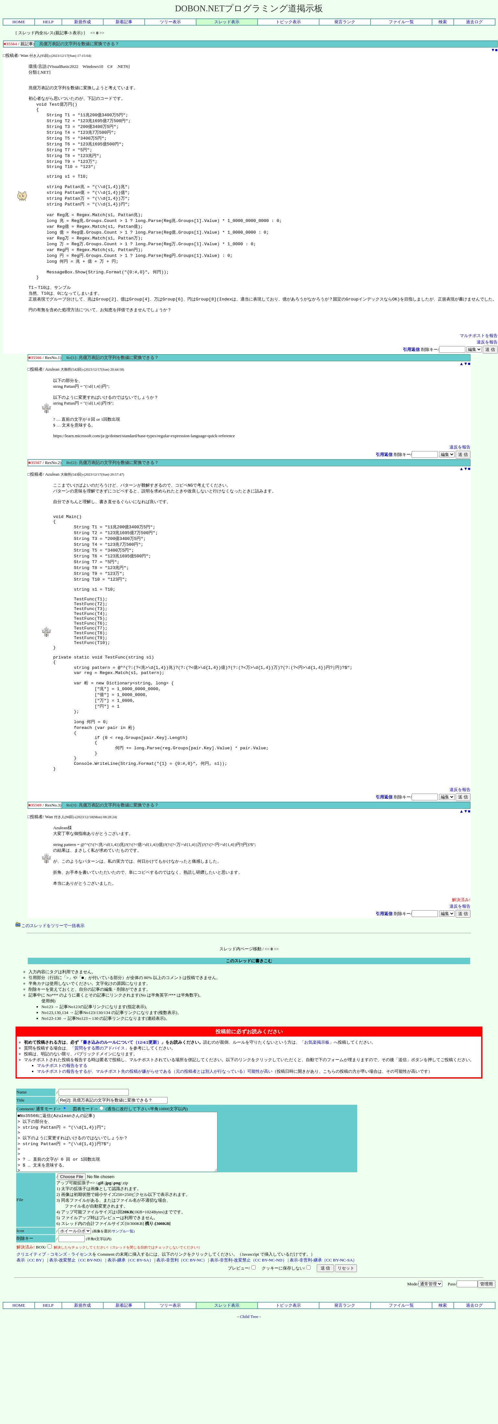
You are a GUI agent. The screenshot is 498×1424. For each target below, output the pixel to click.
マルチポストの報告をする (62, 1125)
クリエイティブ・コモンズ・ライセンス (54, 1325)
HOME (18, 21)
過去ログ (474, 21)
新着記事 (124, 21)
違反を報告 (487, 363)
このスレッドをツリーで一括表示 (50, 985)
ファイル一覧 (401, 21)
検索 (442, 21)
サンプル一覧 (122, 1302)
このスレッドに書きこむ (249, 1020)
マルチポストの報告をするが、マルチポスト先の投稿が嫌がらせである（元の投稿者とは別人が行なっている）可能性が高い (154, 1131)
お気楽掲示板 (316, 1102)
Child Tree (249, 1388)
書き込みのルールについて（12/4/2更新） (122, 1102)
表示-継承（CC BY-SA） (130, 1331)
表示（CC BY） (31, 1331)
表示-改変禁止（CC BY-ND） (76, 1331)
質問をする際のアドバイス (99, 1107)
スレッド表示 (226, 21)
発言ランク (344, 21)
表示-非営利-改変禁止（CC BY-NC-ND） (248, 1331)
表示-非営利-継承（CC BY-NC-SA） (323, 1331)
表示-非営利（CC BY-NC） (181, 1331)
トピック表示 (288, 21)
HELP (48, 21)
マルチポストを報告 (479, 356)
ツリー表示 (170, 21)
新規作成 (82, 21)
